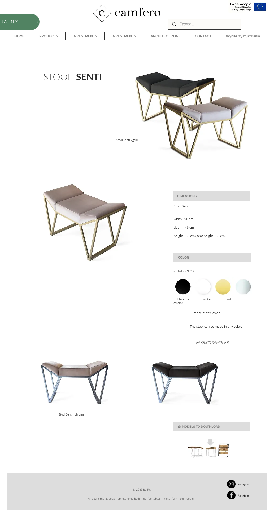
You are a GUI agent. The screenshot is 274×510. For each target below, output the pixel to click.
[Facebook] (231, 495)
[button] (48, 36)
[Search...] (204, 24)
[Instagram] (231, 484)
